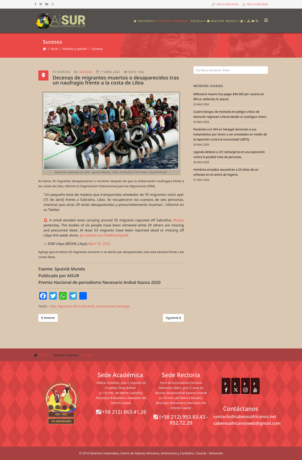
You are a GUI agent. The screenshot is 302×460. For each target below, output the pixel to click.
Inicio (54, 49)
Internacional (105, 306)
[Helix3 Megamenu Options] (265, 19)
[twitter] (40, 4)
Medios (231, 21)
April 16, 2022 (99, 243)
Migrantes (64, 306)
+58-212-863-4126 (227, 4)
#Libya (178, 220)
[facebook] (35, 4)
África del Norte (84, 306)
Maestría (215, 21)
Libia (52, 306)
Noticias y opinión (172, 21)
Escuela (197, 21)
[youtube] (46, 4)
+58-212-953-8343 (257, 4)
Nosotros (145, 21)
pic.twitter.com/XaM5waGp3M (104, 235)
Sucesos (97, 49)
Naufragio (123, 306)
